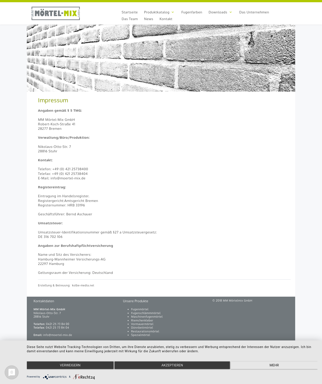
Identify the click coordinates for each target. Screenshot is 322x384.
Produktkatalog (159, 12)
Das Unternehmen (254, 12)
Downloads (221, 12)
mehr (274, 365)
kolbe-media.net (83, 285)
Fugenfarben (191, 12)
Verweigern (70, 365)
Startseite (130, 12)
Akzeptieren (172, 365)
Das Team (130, 19)
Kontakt (166, 19)
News (148, 19)
